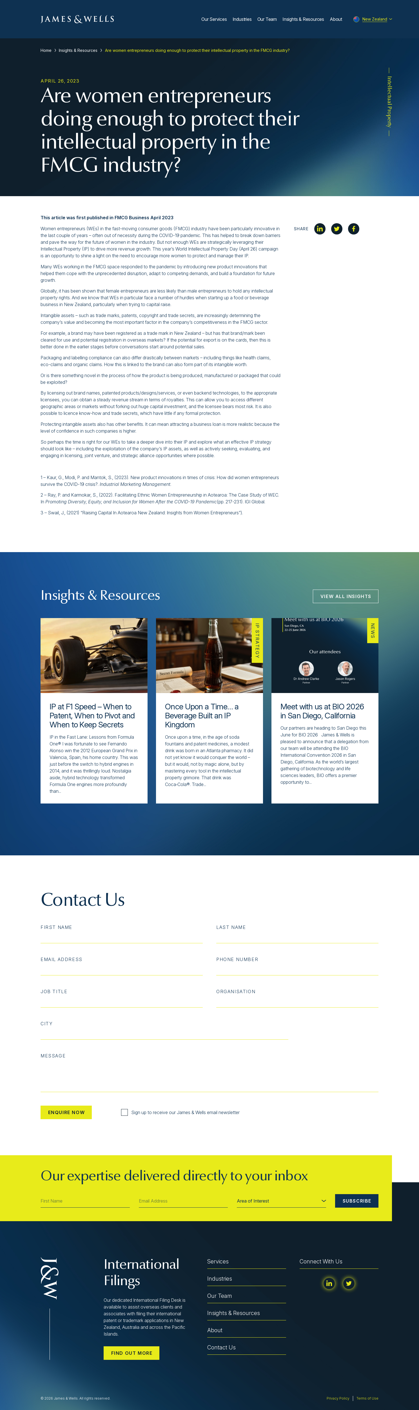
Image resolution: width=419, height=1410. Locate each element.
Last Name (231, 927)
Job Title (54, 991)
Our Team (267, 19)
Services (218, 1261)
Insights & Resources (303, 19)
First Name (56, 927)
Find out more (132, 1353)
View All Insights (345, 596)
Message (53, 1055)
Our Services (214, 19)
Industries (242, 19)
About (336, 19)
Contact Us (221, 1347)
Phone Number (237, 959)
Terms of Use (367, 1398)
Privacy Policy (338, 1398)
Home (46, 50)
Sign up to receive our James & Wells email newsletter (180, 1112)
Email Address (62, 959)
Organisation (235, 991)
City (47, 1023)
